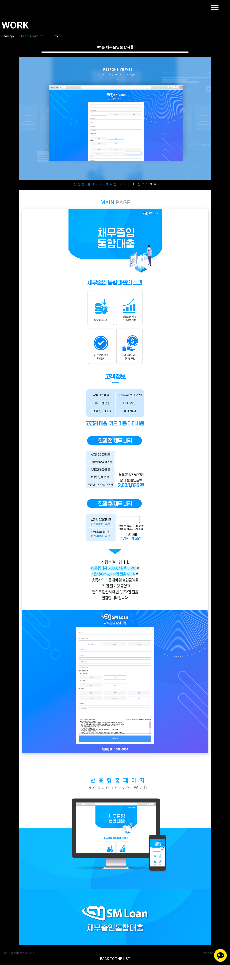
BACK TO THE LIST (115, 959)
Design (7, 36)
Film (56, 36)
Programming (32, 36)
